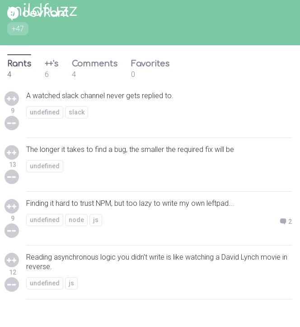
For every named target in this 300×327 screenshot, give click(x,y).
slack (76, 112)
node (76, 219)
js (95, 219)
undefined (45, 112)
